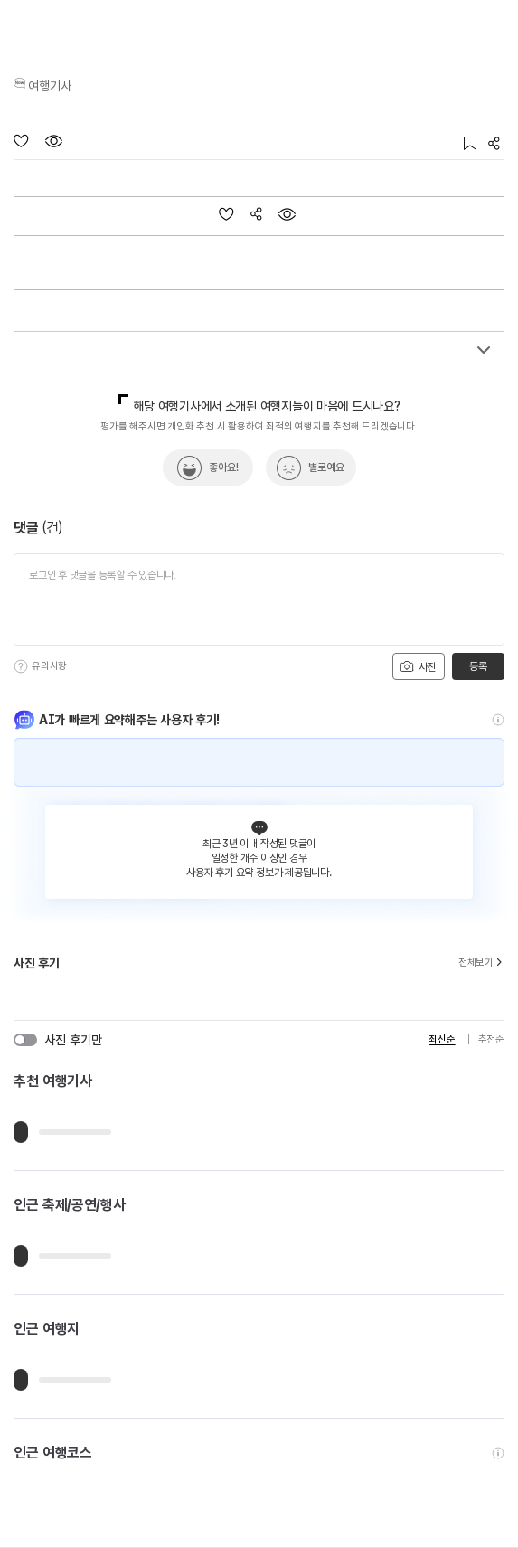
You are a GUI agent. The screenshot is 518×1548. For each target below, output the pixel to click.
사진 (418, 666)
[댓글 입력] (259, 599)
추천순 (491, 1039)
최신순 (442, 1039)
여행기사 (49, 86)
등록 (477, 666)
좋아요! (224, 467)
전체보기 (481, 963)
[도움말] (21, 666)
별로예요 (326, 467)
